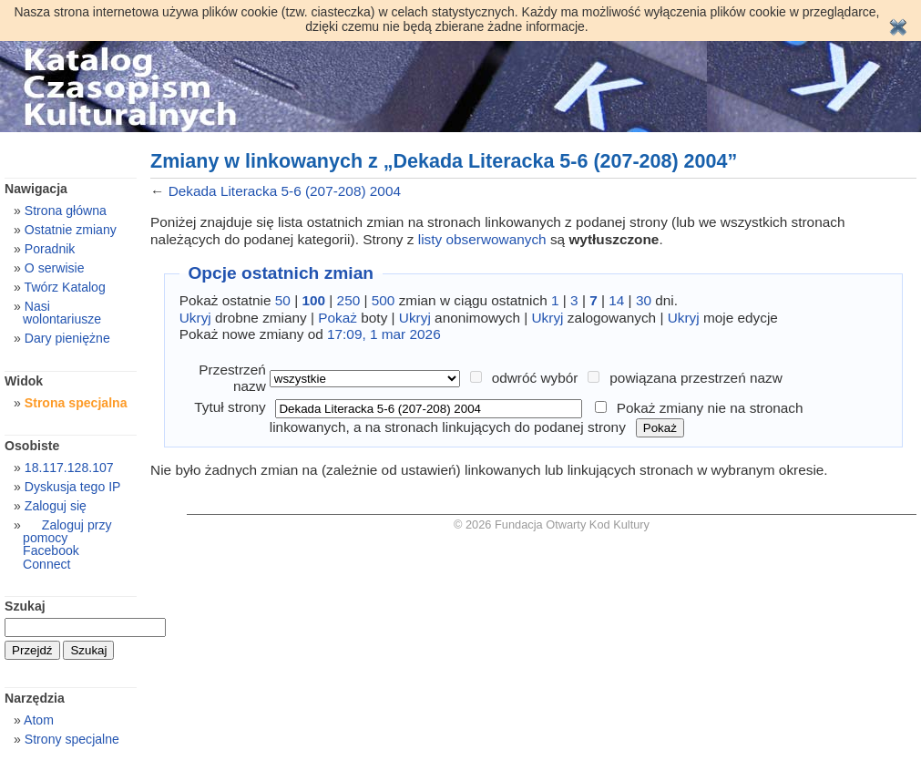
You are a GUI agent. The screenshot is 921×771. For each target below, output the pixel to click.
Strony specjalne (72, 739)
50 (283, 300)
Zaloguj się (56, 506)
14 (616, 300)
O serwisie (55, 268)
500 (383, 300)
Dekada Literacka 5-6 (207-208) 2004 (285, 191)
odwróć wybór (535, 378)
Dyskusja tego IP (73, 486)
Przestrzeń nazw (232, 378)
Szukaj (25, 606)
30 (643, 300)
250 (349, 300)
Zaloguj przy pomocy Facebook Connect (67, 544)
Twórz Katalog (65, 287)
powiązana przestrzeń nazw (696, 378)
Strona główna (66, 210)
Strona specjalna (76, 403)
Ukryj (195, 317)
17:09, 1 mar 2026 (384, 334)
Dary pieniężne (67, 338)
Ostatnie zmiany (71, 229)
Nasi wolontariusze (62, 312)
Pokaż (337, 317)
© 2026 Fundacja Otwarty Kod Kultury (552, 524)
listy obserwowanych (482, 239)
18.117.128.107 (69, 467)
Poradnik (50, 249)
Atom (39, 720)
